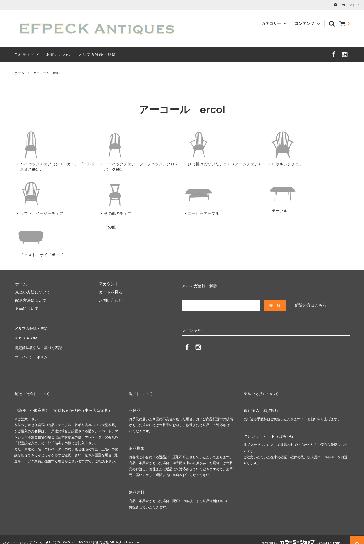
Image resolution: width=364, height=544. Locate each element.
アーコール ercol (46, 73)
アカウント (347, 4)
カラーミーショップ (18, 537)
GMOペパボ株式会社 (92, 537)
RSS (18, 336)
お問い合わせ (58, 54)
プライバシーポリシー (33, 352)
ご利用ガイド (26, 54)
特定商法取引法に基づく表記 (39, 344)
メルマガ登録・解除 (97, 54)
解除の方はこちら (310, 305)
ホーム (19, 73)
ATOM (30, 336)
